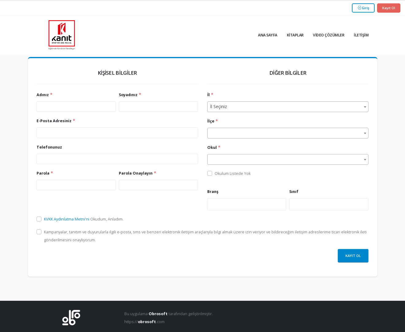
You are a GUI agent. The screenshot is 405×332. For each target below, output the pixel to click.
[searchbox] (210, 204)
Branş (212, 191)
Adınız (43, 94)
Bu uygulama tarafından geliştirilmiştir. (168, 313)
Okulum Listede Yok (233, 173)
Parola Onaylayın (136, 173)
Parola (43, 173)
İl (208, 94)
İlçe (210, 121)
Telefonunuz (49, 147)
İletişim (361, 35)
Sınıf (293, 191)
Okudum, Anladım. (83, 219)
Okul (212, 147)
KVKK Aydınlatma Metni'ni (67, 219)
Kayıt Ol (388, 8)
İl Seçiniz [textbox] (218, 106)
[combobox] (287, 106)
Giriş (363, 8)
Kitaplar (295, 35)
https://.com (144, 321)
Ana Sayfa (267, 35)
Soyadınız (128, 94)
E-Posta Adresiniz (54, 120)
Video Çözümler (328, 35)
